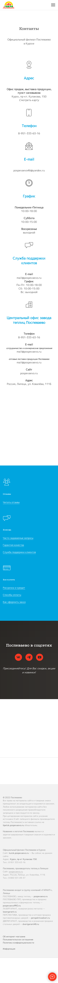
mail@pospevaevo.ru (29, 278)
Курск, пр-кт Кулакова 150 (23, 859)
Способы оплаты (12, 594)
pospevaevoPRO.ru (12, 905)
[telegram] (29, 657)
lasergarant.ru (10, 911)
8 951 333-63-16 (16, 862)
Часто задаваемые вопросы (18, 538)
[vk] (18, 657)
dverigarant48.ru (31, 924)
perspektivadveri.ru (40, 917)
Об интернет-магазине (14, 936)
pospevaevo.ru (29, 373)
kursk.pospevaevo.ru (19, 853)
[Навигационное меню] (53, 5)
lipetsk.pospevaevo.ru (13, 825)
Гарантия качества (13, 545)
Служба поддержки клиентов (19, 552)
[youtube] (39, 657)
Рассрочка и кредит (14, 587)
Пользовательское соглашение (18, 939)
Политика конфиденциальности (18, 942)
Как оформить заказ (14, 602)
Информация (9, 948)
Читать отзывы (11, 502)
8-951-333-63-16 (29, 133)
